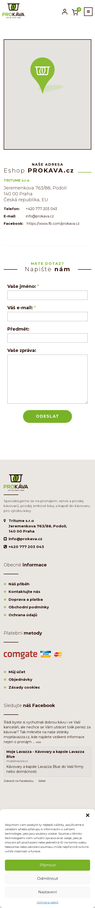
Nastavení (47, 892)
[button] (87, 815)
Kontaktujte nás (24, 591)
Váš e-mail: (21, 307)
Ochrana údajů (47, 902)
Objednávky (20, 679)
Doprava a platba (26, 599)
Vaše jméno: (23, 286)
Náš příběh (19, 584)
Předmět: (18, 329)
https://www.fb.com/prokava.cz (53, 223)
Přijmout (48, 865)
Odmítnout (47, 878)
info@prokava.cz (25, 538)
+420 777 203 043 (26, 546)
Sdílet (42, 781)
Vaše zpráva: (21, 350)
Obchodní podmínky (29, 607)
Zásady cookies (24, 687)
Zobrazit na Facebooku (19, 781)
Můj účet (17, 671)
